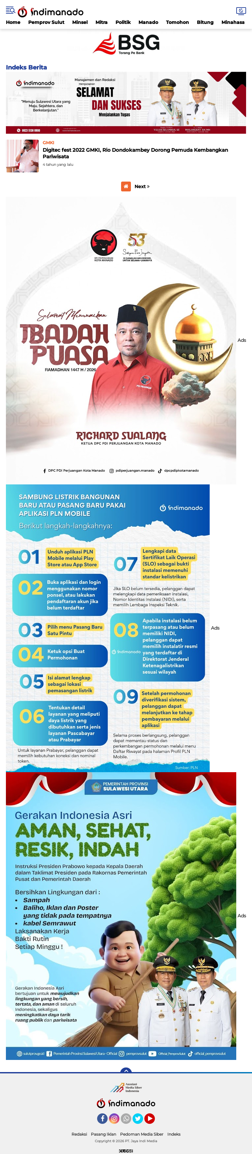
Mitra (101, 22)
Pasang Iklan (103, 1134)
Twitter (141, 1121)
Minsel (80, 22)
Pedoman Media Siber (141, 1134)
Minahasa (233, 22)
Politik (123, 22)
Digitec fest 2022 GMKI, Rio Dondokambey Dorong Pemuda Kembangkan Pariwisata (135, 153)
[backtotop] (126, 1073)
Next (142, 186)
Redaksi (79, 1134)
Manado (148, 22)
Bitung (205, 22)
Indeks (173, 1134)
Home (13, 22)
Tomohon (177, 22)
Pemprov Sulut (46, 22)
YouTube (154, 1121)
